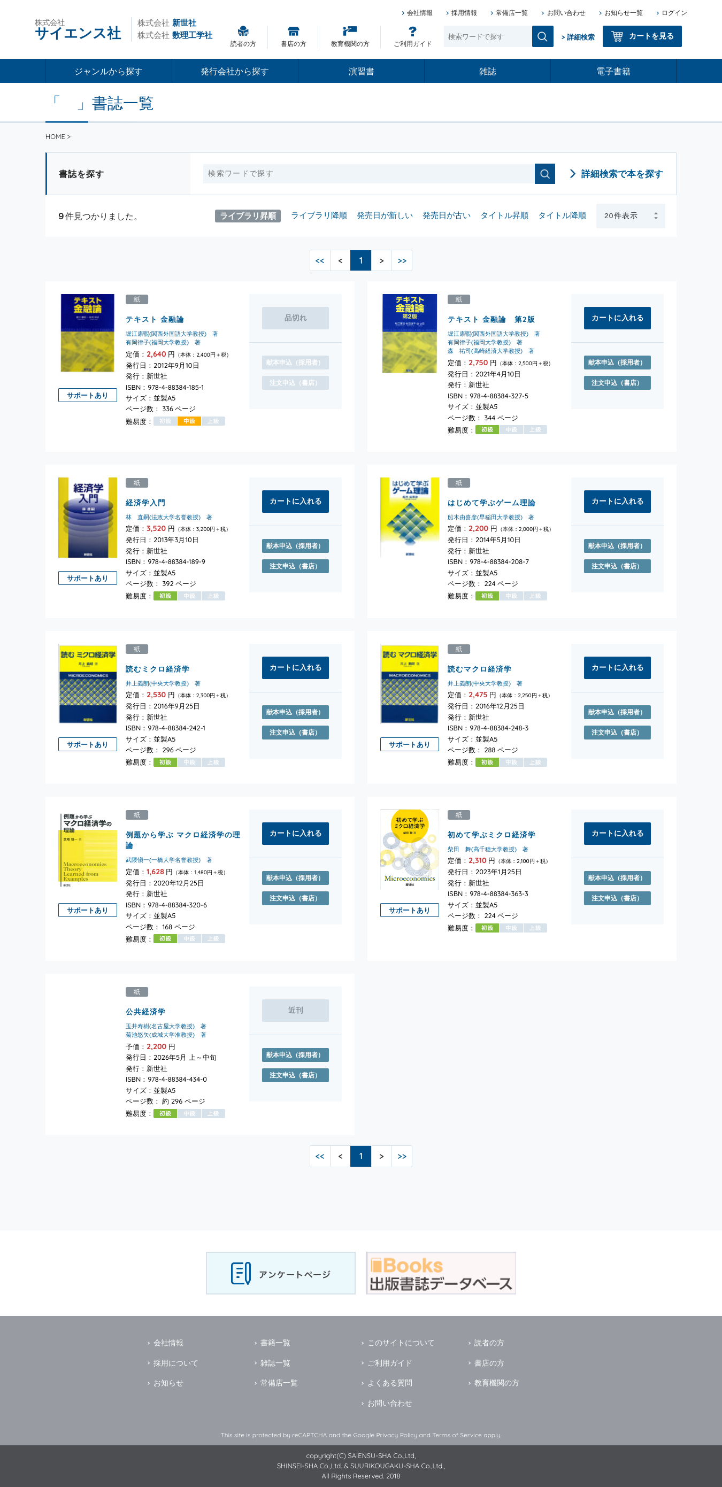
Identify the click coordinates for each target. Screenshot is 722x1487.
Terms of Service (457, 1435)
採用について (175, 1363)
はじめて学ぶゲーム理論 (492, 502)
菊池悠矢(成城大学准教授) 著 (166, 1034)
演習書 (361, 71)
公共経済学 (146, 1010)
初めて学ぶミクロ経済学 (492, 834)
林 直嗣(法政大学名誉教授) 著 (169, 517)
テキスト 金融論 (155, 318)
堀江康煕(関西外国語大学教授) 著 (172, 333)
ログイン (674, 13)
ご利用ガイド (413, 44)
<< (320, 260)
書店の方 (293, 44)
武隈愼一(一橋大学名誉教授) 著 (169, 860)
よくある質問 (389, 1383)
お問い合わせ (566, 13)
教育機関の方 (350, 44)
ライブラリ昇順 (248, 215)
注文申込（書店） (617, 383)
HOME (55, 136)
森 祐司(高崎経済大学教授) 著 (491, 351)
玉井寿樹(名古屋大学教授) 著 (166, 1025)
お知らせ (168, 1383)
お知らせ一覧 (623, 13)
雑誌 (487, 71)
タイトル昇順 (504, 215)
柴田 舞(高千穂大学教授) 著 (488, 848)
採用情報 (464, 13)
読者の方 (243, 44)
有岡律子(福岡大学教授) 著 (163, 342)
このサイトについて (401, 1342)
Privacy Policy (396, 1435)
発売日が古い (447, 215)
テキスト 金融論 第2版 (491, 318)
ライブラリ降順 (319, 215)
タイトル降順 (562, 215)
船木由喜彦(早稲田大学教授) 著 (491, 517)
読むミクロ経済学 (158, 668)
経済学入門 (146, 502)
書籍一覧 (275, 1342)
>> (401, 260)
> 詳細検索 (578, 37)
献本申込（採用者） (617, 362)
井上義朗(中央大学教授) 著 (163, 683)
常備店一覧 (512, 13)
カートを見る (651, 36)
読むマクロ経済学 (480, 668)
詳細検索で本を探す (622, 173)
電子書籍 (613, 71)
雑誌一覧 (275, 1363)
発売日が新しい (385, 215)
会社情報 (420, 13)
